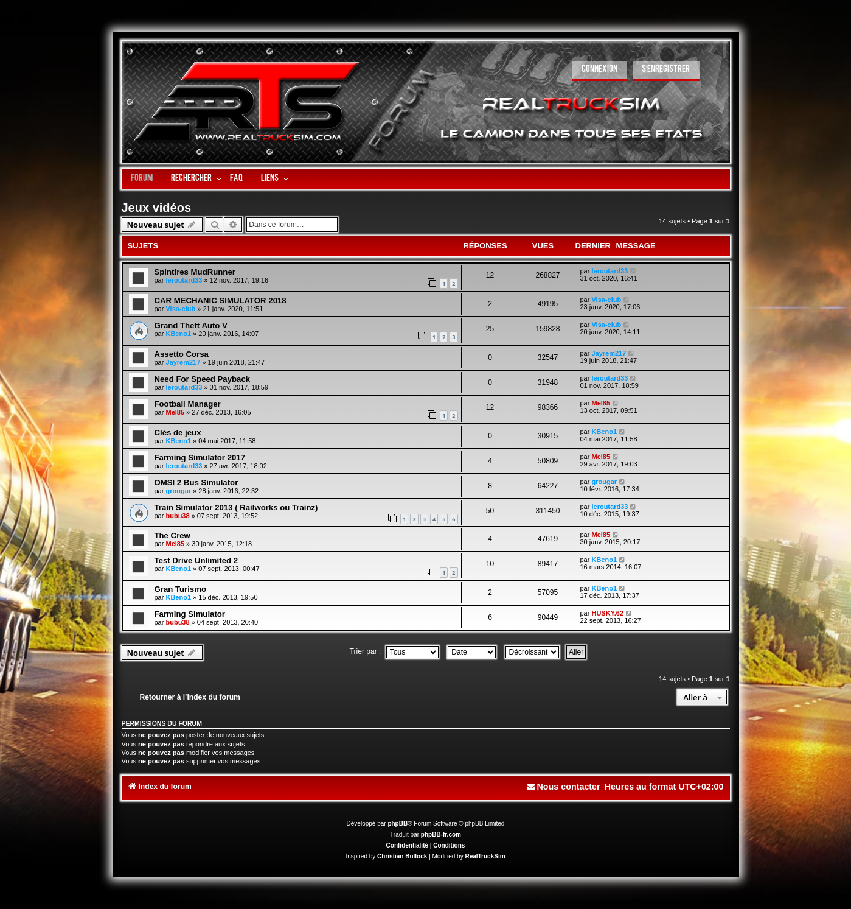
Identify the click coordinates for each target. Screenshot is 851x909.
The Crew (172, 535)
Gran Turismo (181, 589)
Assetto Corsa (182, 354)
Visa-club (180, 308)
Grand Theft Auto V (191, 325)
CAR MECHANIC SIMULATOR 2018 (221, 300)
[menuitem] (599, 71)
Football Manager (188, 404)
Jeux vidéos (157, 207)
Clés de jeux (178, 432)
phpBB (397, 823)
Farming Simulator (190, 614)
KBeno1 (178, 333)
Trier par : (394, 651)
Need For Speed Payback (203, 379)
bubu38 (177, 515)
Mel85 (174, 412)
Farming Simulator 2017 (200, 457)
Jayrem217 (182, 362)
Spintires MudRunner (195, 271)
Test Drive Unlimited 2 (196, 560)
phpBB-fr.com (441, 834)
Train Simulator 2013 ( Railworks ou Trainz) (236, 507)
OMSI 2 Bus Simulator (196, 482)
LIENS (270, 179)
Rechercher (191, 179)
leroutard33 (183, 280)
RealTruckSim (485, 856)
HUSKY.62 (607, 613)
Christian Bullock (402, 856)
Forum (142, 179)
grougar (178, 490)
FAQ (236, 179)
